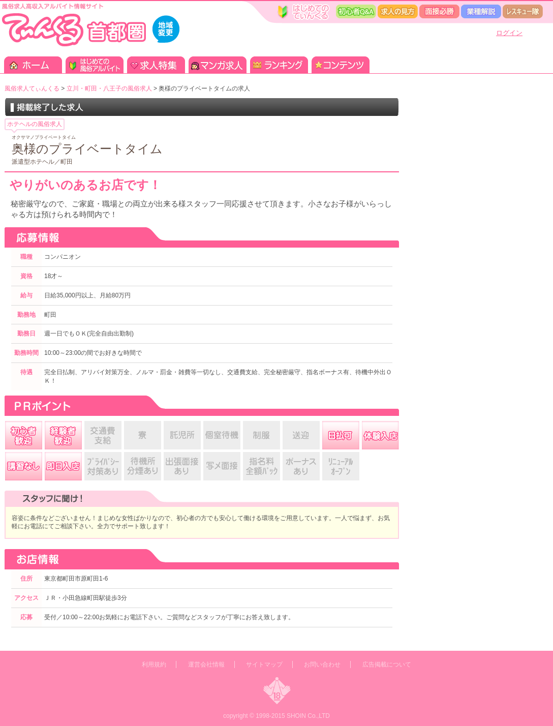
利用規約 (154, 664)
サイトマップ (264, 664)
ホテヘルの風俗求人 (34, 124)
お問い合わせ (322, 664)
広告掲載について (386, 664)
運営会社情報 (206, 664)
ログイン (509, 33)
